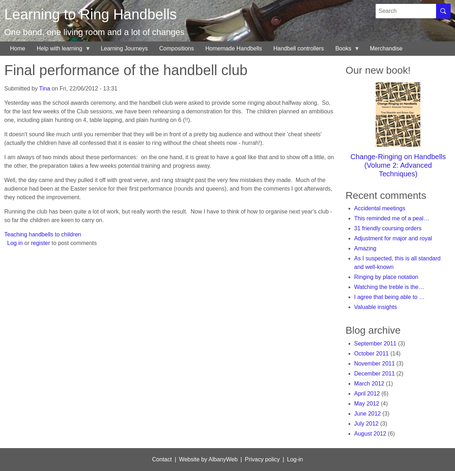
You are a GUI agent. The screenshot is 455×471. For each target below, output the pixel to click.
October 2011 (371, 353)
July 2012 (366, 424)
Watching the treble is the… (389, 287)
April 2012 (367, 394)
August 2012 (370, 434)
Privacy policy (262, 459)
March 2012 (369, 384)
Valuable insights (375, 307)
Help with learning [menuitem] (61, 50)
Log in (15, 243)
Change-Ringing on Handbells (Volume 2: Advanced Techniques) (398, 165)
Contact (162, 459)
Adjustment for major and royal (393, 238)
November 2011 (374, 363)
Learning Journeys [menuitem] (124, 48)
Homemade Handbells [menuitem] (233, 48)
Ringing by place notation (386, 277)
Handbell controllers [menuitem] (298, 48)
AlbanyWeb (223, 459)
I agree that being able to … (389, 297)
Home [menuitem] (17, 48)
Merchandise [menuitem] (386, 48)
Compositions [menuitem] (176, 48)
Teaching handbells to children (42, 234)
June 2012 (367, 414)
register (40, 243)
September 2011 (375, 343)
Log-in (295, 459)
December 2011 (374, 374)
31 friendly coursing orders (388, 228)
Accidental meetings (379, 208)
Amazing (365, 248)
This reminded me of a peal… (391, 218)
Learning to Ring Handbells (90, 14)
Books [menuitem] (345, 50)
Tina (44, 88)
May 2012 (366, 404)
